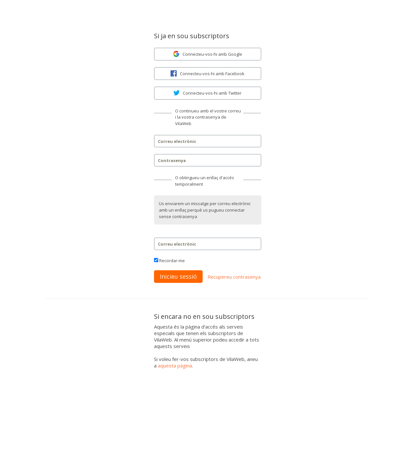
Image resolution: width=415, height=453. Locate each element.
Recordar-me (172, 260)
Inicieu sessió (178, 276)
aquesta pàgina (175, 365)
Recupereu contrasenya (234, 276)
